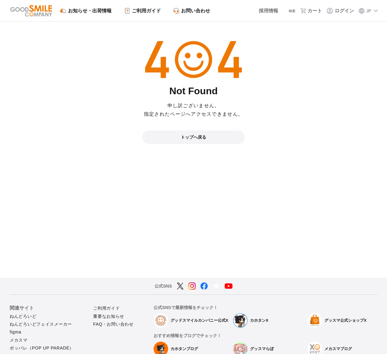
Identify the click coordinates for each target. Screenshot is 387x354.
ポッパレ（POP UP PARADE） (42, 348)
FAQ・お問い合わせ (113, 324)
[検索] (288, 11)
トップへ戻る (193, 137)
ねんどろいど (23, 316)
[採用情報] (261, 11)
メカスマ (19, 340)
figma (15, 332)
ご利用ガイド (106, 308)
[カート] (311, 11)
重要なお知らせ (108, 316)
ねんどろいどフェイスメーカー (41, 324)
